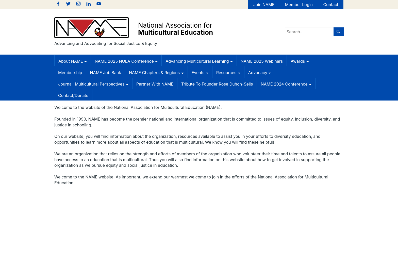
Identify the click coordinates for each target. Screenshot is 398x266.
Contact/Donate (73, 95)
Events (200, 72)
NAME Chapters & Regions (156, 72)
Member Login (299, 4)
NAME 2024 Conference (286, 84)
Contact (330, 4)
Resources (228, 72)
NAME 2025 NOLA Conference (126, 61)
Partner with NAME (154, 84)
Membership (70, 72)
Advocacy (259, 72)
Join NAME (264, 4)
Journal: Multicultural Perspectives (93, 84)
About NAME (72, 61)
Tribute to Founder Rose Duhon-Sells (217, 84)
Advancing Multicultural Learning (199, 61)
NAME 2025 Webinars (262, 61)
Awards (300, 61)
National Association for (175, 28)
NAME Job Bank (105, 72)
